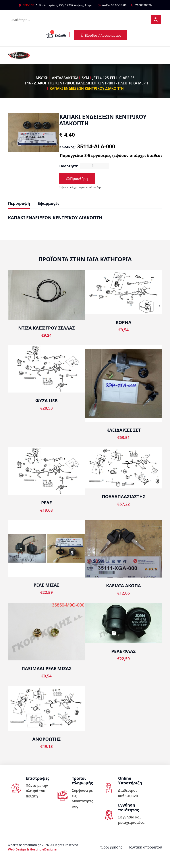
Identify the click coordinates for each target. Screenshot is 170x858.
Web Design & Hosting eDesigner (33, 849)
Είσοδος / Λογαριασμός (100, 35)
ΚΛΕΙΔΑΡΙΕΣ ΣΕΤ (123, 430)
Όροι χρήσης (111, 847)
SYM (85, 77)
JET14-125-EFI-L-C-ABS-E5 (114, 77)
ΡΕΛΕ (46, 503)
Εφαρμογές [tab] (49, 203)
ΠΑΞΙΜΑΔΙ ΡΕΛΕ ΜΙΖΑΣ (46, 668)
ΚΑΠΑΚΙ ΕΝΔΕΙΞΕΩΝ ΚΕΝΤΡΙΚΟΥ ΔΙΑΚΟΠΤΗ (87, 88)
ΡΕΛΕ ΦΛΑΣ (123, 651)
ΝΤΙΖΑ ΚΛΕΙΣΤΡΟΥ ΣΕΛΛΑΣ (46, 328)
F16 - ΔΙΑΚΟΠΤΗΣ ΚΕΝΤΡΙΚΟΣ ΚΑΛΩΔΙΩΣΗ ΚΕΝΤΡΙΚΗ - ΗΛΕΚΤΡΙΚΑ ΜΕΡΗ (86, 83)
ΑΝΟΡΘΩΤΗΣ (46, 739)
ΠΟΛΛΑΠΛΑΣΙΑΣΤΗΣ (123, 497)
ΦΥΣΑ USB (46, 401)
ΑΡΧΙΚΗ (41, 77)
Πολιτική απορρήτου (145, 847)
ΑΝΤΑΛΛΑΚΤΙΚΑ (65, 77)
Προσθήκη (77, 178)
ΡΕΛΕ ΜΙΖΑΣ (46, 585)
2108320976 (143, 5)
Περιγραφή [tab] (19, 203)
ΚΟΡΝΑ (123, 322)
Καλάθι (56, 35)
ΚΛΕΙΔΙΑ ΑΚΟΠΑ (123, 586)
